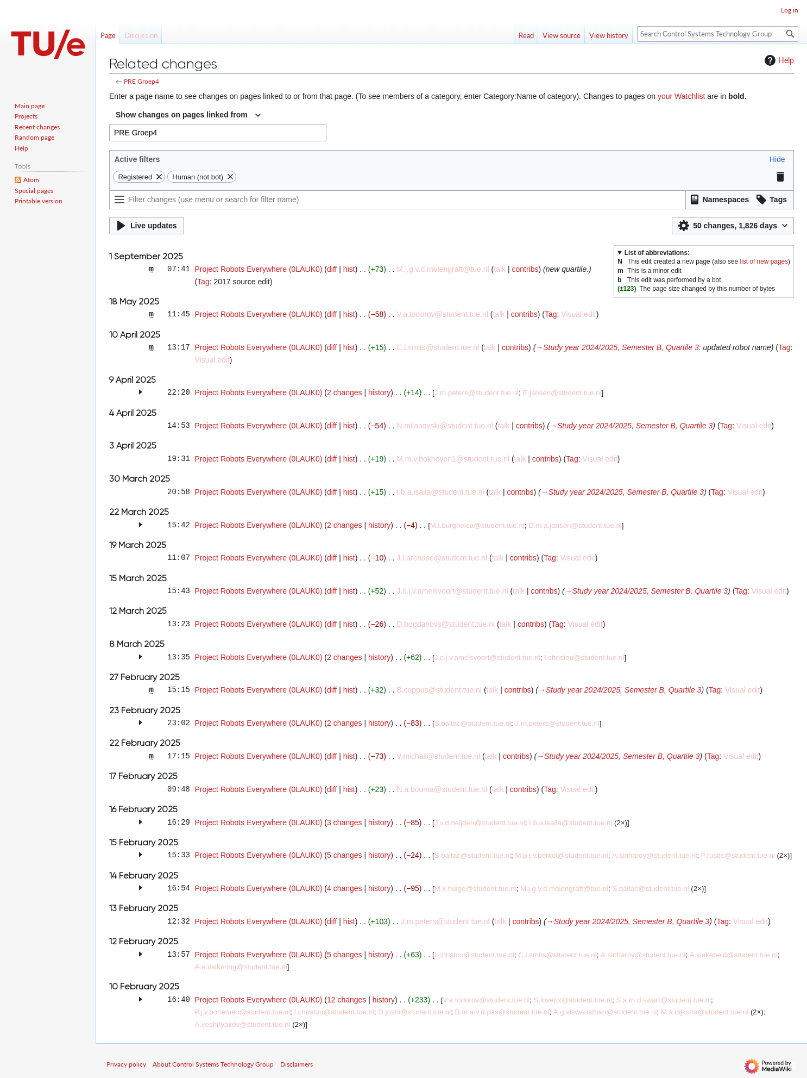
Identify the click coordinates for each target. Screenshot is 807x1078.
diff (332, 269)
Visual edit (578, 314)
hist (349, 269)
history (379, 392)
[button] (777, 159)
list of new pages (764, 261)
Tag (203, 281)
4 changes (344, 888)
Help (778, 60)
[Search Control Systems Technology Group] (717, 34)
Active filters (137, 159)
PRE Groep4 (141, 81)
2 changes (344, 392)
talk (500, 269)
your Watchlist (681, 96)
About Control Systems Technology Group (213, 1064)
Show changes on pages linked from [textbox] (182, 114)
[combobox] (188, 115)
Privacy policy (126, 1064)
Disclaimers (296, 1064)
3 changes (344, 822)
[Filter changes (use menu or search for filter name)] (397, 199)
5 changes (344, 855)
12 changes (346, 999)
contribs (525, 269)
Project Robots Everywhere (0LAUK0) (258, 269)
